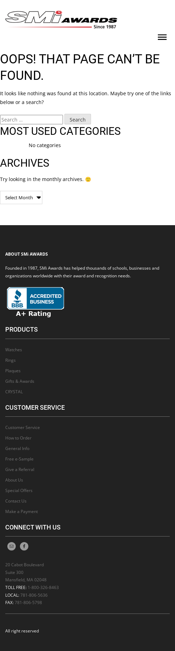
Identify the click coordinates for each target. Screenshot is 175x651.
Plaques (13, 371)
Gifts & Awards (19, 381)
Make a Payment (21, 511)
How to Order (18, 438)
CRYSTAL (14, 392)
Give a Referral (19, 469)
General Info (17, 448)
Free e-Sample (19, 459)
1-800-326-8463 (43, 587)
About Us (14, 480)
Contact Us (16, 501)
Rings (10, 360)
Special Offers (19, 490)
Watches (13, 350)
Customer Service (22, 427)
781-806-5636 (34, 595)
